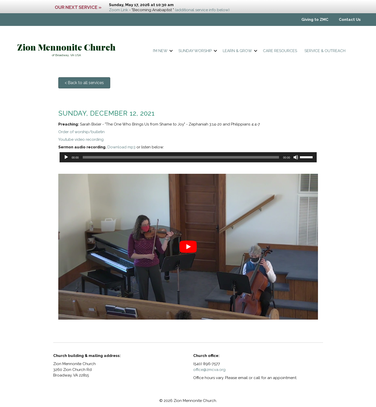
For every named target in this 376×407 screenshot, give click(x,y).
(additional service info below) (202, 10)
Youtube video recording (81, 139)
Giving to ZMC (314, 19)
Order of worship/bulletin (81, 132)
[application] (188, 157)
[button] (171, 50)
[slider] (181, 157)
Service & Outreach (324, 51)
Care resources (280, 51)
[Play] (66, 157)
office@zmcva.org (209, 369)
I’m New (160, 51)
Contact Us (350, 19)
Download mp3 (121, 147)
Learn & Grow (237, 51)
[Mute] (295, 157)
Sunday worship (195, 51)
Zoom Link (118, 10)
